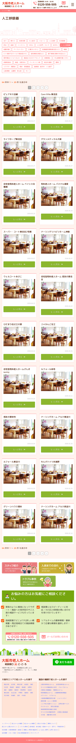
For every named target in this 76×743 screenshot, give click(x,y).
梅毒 (65, 49)
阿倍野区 (23, 690)
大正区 (6, 687)
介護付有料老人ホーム (47, 684)
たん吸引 (32, 41)
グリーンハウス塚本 (12, 506)
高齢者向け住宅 (51, 714)
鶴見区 (16, 690)
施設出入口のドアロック (32, 58)
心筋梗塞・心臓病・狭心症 (13, 71)
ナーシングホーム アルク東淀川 (55, 416)
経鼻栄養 (7, 49)
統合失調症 (48, 62)
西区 (31, 692)
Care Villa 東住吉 (49, 94)
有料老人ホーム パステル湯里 (54, 184)
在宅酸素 (62, 41)
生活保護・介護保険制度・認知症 (12, 730)
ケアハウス (44, 695)
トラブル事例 (24, 726)
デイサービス (45, 706)
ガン (27, 71)
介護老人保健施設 (46, 690)
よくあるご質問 (43, 730)
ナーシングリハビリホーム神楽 (55, 231)
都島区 (18, 687)
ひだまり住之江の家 (12, 324)
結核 (12, 45)
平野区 (20, 692)
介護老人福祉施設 (62, 712)
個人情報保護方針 (23, 733)
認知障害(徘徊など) (37, 54)
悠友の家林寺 (9, 416)
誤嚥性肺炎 (7, 62)
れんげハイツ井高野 (50, 461)
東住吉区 (6, 692)
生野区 (30, 687)
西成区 (12, 687)
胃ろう (13, 41)
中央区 (24, 695)
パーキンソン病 (35, 62)
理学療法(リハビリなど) (12, 58)
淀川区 (13, 684)
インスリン (21, 45)
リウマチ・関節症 (10, 67)
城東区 (11, 690)
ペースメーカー (19, 49)
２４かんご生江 (48, 324)
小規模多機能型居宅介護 (48, 698)
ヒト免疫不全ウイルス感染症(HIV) (15, 54)
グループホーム (63, 687)
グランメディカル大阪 (51, 139)
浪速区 (13, 695)
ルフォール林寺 (48, 369)
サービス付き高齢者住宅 (48, 712)
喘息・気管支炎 (20, 62)
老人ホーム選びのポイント (10, 726)
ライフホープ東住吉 (12, 139)
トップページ (6, 723)
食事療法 (47, 58)
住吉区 (30, 690)
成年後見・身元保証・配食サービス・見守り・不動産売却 (46, 726)
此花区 (26, 684)
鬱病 (57, 62)
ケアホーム (52, 695)
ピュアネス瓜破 (10, 94)
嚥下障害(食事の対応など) (57, 54)
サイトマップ (35, 733)
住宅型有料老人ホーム (62, 684)
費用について (52, 723)
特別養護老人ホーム (47, 692)
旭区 (5, 690)
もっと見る (17, 127)
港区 (31, 684)
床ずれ (55, 45)
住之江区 (14, 692)
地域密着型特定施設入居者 (49, 709)
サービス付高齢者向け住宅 (49, 687)
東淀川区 (20, 684)
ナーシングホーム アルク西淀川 (55, 506)
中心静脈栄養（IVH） (61, 58)
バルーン (42, 41)
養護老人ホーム (58, 690)
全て (5, 41)
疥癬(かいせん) (33, 49)
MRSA (31, 45)
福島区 (26, 692)
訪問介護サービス (64, 703)
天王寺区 (6, 695)
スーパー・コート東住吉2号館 (17, 231)
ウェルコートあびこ (12, 276)
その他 (43, 714)
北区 (18, 695)
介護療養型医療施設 (61, 692)
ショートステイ (62, 698)
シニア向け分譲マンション (49, 703)
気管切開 (22, 41)
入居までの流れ (41, 723)
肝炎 (5, 45)
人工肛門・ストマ (43, 45)
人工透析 (52, 41)
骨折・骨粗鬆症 (25, 67)
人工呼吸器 (67, 45)
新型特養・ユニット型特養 (49, 701)
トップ (4, 10)
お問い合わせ (54, 730)
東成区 (24, 687)
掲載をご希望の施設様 (30, 730)
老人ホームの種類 (17, 723)
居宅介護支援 (55, 706)
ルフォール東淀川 (11, 461)
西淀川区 (6, 684)
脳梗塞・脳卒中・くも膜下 (43, 67)
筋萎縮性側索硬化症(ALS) (51, 49)
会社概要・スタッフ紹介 (9, 733)
